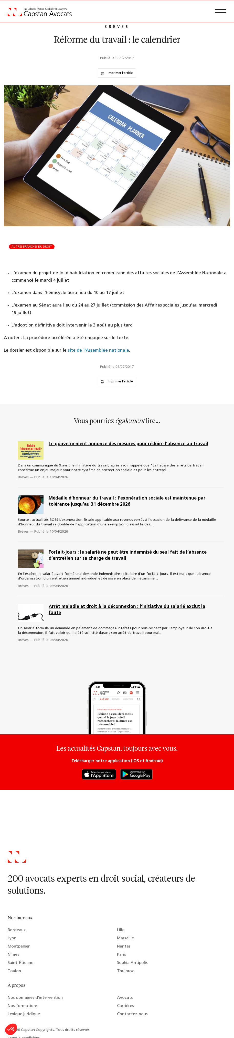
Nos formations (23, 1006)
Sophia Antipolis (132, 963)
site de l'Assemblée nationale (98, 350)
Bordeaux (17, 930)
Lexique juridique (24, 1014)
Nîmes (13, 955)
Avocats (125, 998)
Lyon (12, 938)
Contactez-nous (132, 1014)
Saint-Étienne (20, 963)
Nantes (124, 946)
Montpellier (19, 946)
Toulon (14, 971)
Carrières (125, 1006)
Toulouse (125, 971)
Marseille (125, 938)
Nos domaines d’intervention (35, 998)
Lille (120, 930)
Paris (121, 955)
